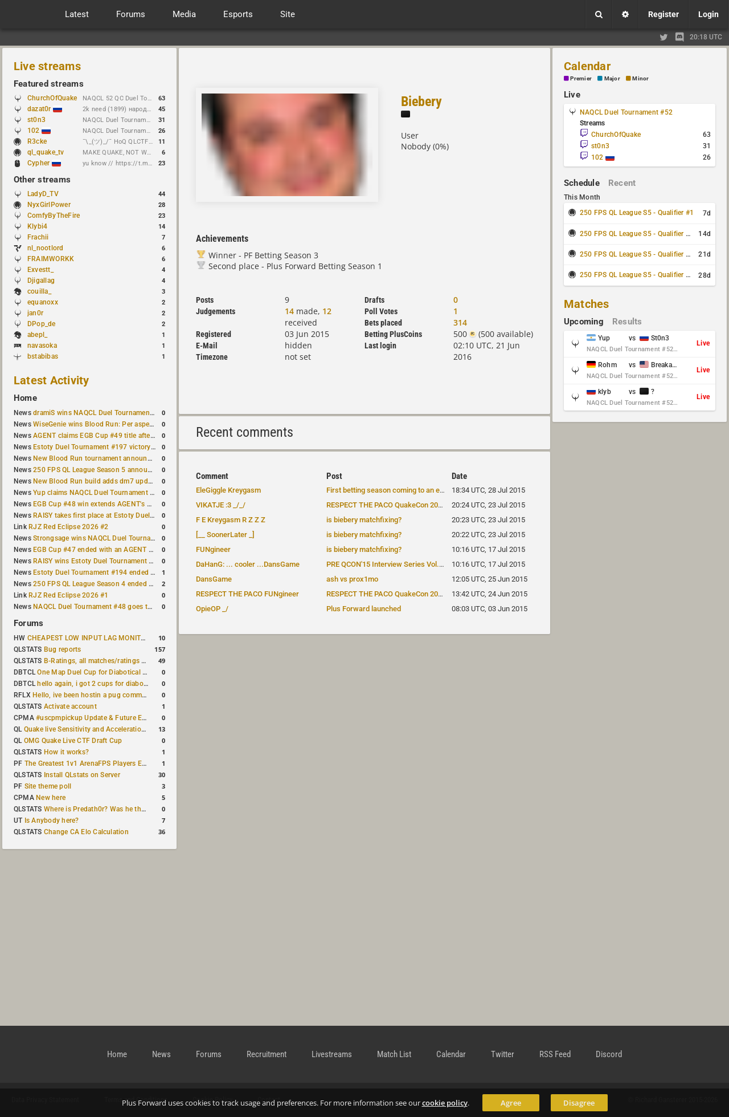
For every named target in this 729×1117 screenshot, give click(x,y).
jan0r (35, 313)
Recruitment (266, 1054)
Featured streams (49, 84)
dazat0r (44, 109)
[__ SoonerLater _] (225, 534)
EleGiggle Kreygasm (228, 490)
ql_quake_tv (45, 152)
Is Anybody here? (51, 820)
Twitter (502, 1054)
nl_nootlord (45, 248)
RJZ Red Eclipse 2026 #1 (68, 595)
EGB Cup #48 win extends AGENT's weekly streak (111, 504)
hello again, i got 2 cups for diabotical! (97, 684)
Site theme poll (48, 786)
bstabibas (42, 356)
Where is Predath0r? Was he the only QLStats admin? (127, 809)
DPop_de (41, 324)
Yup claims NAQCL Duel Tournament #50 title (104, 493)
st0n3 (36, 120)
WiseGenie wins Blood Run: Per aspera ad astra (107, 424)
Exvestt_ (40, 270)
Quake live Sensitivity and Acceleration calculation (103, 729)
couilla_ (39, 291)
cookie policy (445, 1103)
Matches (586, 304)
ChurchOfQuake (52, 98)
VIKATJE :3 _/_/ (220, 505)
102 (39, 131)
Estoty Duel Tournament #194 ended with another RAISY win (128, 572)
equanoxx (42, 302)
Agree (511, 1103)
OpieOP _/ (212, 608)
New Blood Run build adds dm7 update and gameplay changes (132, 481)
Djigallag (41, 281)
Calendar (587, 66)
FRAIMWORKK (50, 259)
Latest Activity (51, 380)
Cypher (44, 163)
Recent (622, 183)
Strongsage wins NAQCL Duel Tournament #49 (107, 538)
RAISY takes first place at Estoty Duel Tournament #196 (120, 515)
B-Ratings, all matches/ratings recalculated (111, 661)
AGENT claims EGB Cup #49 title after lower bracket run (121, 436)
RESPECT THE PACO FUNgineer (247, 594)
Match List (394, 1054)
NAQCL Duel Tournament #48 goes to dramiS (104, 607)
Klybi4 (37, 226)
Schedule (582, 183)
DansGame (214, 579)
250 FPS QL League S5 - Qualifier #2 (637, 234)
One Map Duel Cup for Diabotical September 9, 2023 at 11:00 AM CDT (148, 672)
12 (326, 311)
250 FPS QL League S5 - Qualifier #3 (637, 254)
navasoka (42, 346)
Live (572, 95)
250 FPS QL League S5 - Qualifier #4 (637, 275)
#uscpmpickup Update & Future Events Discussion (116, 718)
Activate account (70, 706)
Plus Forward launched (363, 608)
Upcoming (584, 321)
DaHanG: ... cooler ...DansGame (248, 564)
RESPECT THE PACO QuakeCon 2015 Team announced (414, 505)
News (161, 1054)
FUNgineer (213, 549)
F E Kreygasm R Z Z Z (230, 519)
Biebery (421, 101)
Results (627, 321)
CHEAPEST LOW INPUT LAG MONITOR (88, 638)
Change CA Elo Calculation (86, 832)
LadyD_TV (43, 194)
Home (25, 398)
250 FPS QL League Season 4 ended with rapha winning (121, 584)
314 (460, 322)
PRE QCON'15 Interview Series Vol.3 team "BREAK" (408, 564)
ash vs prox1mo (352, 579)
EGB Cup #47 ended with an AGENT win (96, 550)
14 (289, 311)
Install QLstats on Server (82, 775)
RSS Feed (555, 1054)
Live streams (47, 66)
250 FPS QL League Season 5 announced (98, 470)
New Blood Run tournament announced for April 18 (114, 458)
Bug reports (62, 649)
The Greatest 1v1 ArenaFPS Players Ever (87, 763)
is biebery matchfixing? (364, 519)
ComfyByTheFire (53, 216)
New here (50, 798)
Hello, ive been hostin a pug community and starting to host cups (135, 695)
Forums (28, 623)
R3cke (37, 141)
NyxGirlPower (49, 205)
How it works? (66, 752)
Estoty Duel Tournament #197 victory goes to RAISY (115, 447)
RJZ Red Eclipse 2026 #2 (68, 527)
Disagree (579, 1103)
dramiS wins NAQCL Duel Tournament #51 (99, 413)
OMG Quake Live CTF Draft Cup (73, 741)
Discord (609, 1054)
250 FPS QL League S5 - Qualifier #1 (637, 213)
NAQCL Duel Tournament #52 (626, 112)
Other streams (42, 179)
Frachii (38, 237)
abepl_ (37, 335)
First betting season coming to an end (387, 490)
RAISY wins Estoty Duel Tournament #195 (99, 561)
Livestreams (332, 1054)
